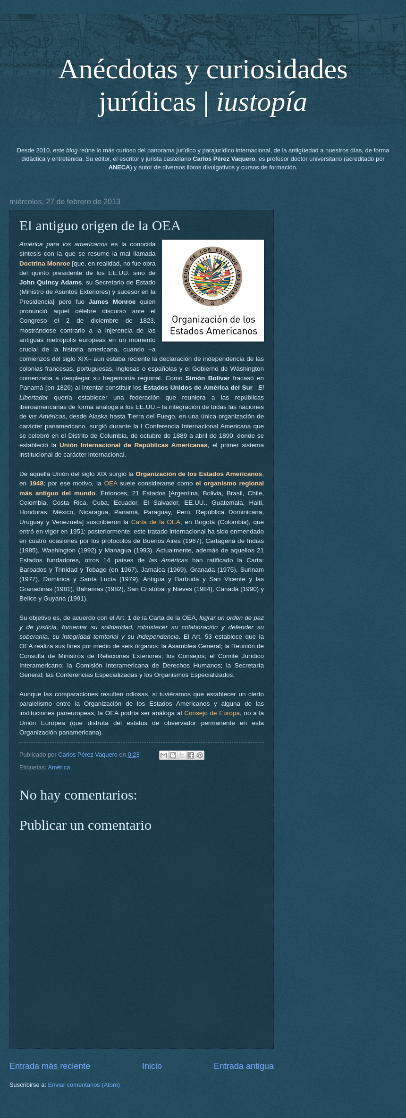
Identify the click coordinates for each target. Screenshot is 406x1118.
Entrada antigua (244, 1066)
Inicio (152, 1066)
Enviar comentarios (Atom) (84, 1084)
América (59, 767)
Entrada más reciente (49, 1066)
